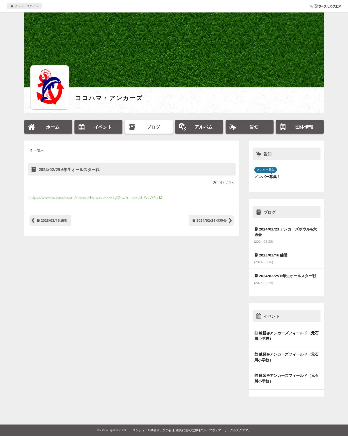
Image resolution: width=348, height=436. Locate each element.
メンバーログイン (24, 6)
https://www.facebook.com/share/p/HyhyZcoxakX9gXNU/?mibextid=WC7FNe (94, 197)
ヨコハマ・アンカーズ (109, 98)
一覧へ (39, 150)
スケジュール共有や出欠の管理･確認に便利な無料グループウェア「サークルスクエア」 (192, 430)
